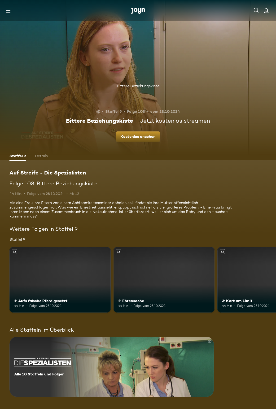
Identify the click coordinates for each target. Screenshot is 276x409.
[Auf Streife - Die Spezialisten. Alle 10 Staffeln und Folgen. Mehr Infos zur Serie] (111, 367)
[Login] (266, 10)
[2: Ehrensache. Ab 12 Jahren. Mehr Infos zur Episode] (164, 280)
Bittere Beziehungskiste (138, 86)
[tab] (18, 156)
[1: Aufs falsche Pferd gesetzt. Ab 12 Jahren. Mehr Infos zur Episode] (60, 280)
